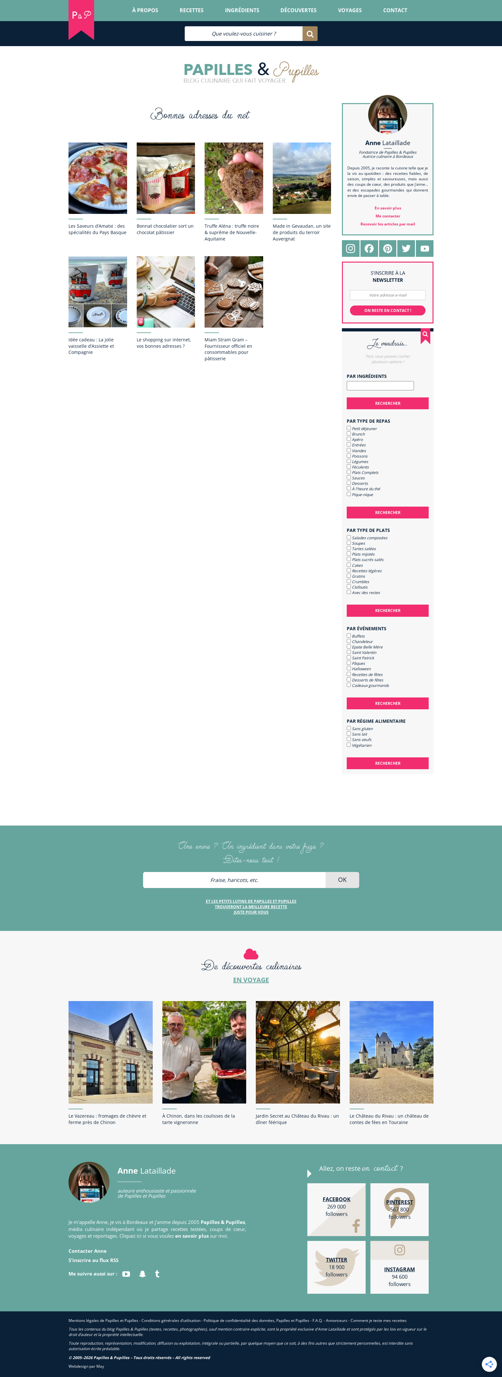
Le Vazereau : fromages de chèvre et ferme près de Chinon (107, 1119)
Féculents (358, 467)
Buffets (356, 636)
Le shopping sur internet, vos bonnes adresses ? (164, 343)
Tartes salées (361, 548)
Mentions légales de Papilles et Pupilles (103, 1320)
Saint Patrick (360, 658)
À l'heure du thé (363, 489)
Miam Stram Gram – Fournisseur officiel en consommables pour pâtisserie (228, 349)
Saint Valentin (361, 652)
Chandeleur (360, 641)
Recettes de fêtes (365, 674)
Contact (395, 10)
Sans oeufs (359, 739)
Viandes (356, 450)
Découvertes (298, 10)
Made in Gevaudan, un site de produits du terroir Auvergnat (302, 232)
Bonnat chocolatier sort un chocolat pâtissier (165, 229)
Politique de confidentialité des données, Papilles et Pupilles (256, 1320)
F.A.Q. (317, 1320)
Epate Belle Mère (365, 647)
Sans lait (357, 734)
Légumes (357, 461)
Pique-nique (360, 494)
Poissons (357, 456)
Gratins (356, 576)
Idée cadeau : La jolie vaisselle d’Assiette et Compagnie (91, 346)
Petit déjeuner (362, 428)
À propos (145, 10)
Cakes (355, 565)
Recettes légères (364, 571)
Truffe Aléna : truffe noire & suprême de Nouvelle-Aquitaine (232, 232)
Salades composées (367, 538)
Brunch (356, 434)
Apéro (355, 439)
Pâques (356, 663)
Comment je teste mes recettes (379, 1320)
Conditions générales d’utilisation (171, 1320)
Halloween (359, 669)
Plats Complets (362, 472)
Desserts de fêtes (365, 680)
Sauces (356, 478)
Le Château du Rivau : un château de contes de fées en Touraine (389, 1119)
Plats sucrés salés (365, 559)
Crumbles (358, 581)
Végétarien (359, 745)
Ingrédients (242, 10)
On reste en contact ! (387, 310)
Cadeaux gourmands (368, 685)
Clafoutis (357, 587)
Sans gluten (360, 728)
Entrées (356, 445)
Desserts (357, 483)
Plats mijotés (361, 554)
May (100, 1366)
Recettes (192, 10)
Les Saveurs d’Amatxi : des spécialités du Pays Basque (97, 229)
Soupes (356, 543)
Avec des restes (363, 592)
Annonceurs (336, 1320)
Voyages (350, 10)
